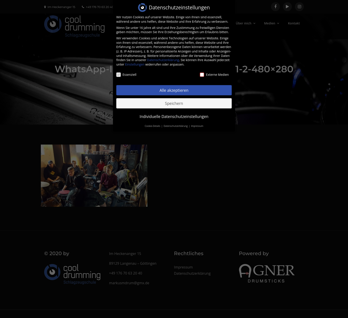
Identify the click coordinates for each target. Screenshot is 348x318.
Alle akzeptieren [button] (174, 85)
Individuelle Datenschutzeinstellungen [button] (174, 112)
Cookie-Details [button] (153, 121)
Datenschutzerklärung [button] (176, 121)
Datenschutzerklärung (163, 56)
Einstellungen (134, 60)
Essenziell (126, 70)
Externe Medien (214, 70)
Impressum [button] (197, 121)
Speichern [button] (174, 98)
